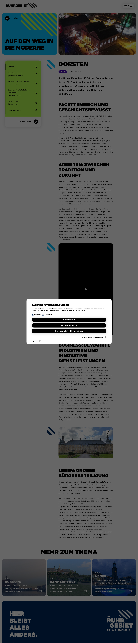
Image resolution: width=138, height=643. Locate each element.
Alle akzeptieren (69, 320)
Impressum (35, 341)
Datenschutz (44, 341)
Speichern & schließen (69, 325)
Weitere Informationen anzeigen (94, 337)
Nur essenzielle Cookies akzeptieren (69, 331)
